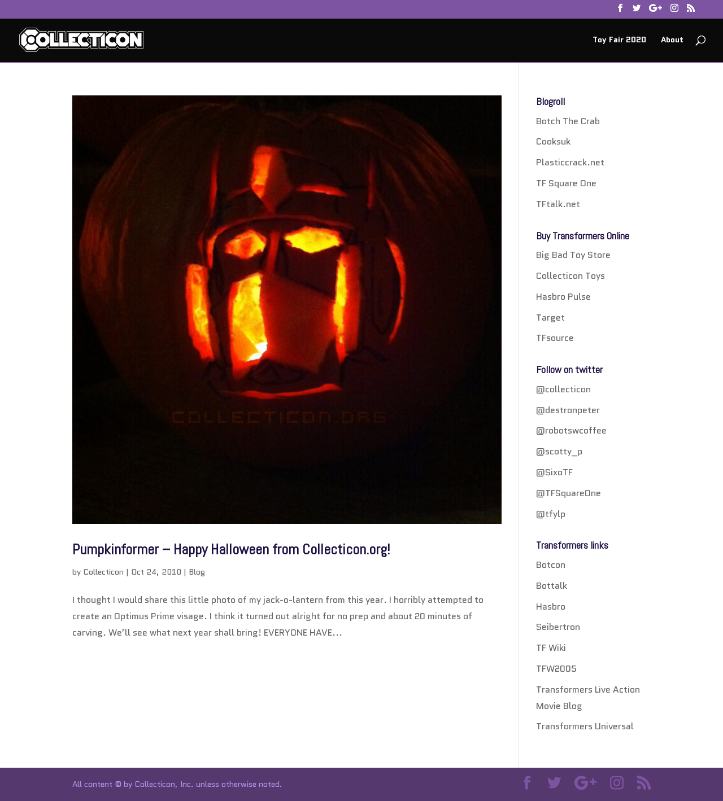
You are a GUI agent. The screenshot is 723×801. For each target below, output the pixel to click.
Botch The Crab (568, 121)
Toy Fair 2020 (619, 40)
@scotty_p (559, 451)
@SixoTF (554, 472)
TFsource (555, 337)
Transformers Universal (585, 726)
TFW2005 (556, 668)
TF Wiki (551, 647)
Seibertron (558, 626)
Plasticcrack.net (570, 162)
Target (550, 317)
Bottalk (551, 585)
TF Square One (566, 183)
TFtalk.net (558, 204)
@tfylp (550, 513)
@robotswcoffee (571, 430)
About (672, 40)
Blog (197, 571)
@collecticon (563, 389)
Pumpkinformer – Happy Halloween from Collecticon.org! (231, 549)
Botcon (550, 564)
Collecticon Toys (570, 275)
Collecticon (103, 571)
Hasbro (550, 606)
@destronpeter (568, 410)
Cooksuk (553, 141)
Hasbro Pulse (563, 296)
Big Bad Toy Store (573, 254)
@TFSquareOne (568, 493)
